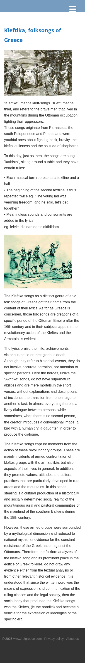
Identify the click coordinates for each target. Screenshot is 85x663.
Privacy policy (54, 638)
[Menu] (74, 10)
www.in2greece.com (27, 638)
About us (72, 638)
